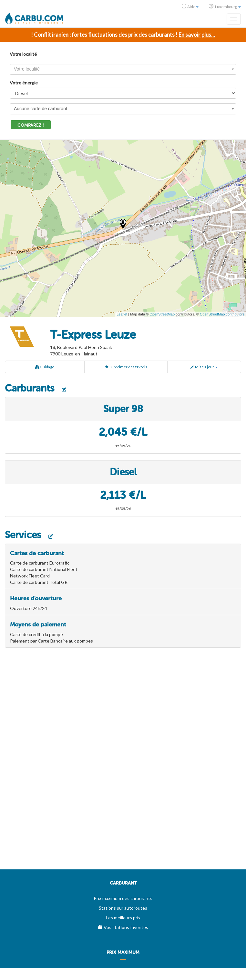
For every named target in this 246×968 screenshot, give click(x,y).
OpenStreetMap (162, 314)
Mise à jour (204, 366)
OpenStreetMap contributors (222, 314)
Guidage (44, 366)
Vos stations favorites (123, 927)
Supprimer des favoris (126, 366)
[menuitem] (123, 885)
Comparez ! (30, 125)
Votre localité (23, 54)
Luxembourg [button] (225, 6)
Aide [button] (190, 6)
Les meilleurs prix (123, 917)
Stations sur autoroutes (123, 908)
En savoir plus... (197, 34)
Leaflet (122, 314)
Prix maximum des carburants (123, 898)
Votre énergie (24, 82)
